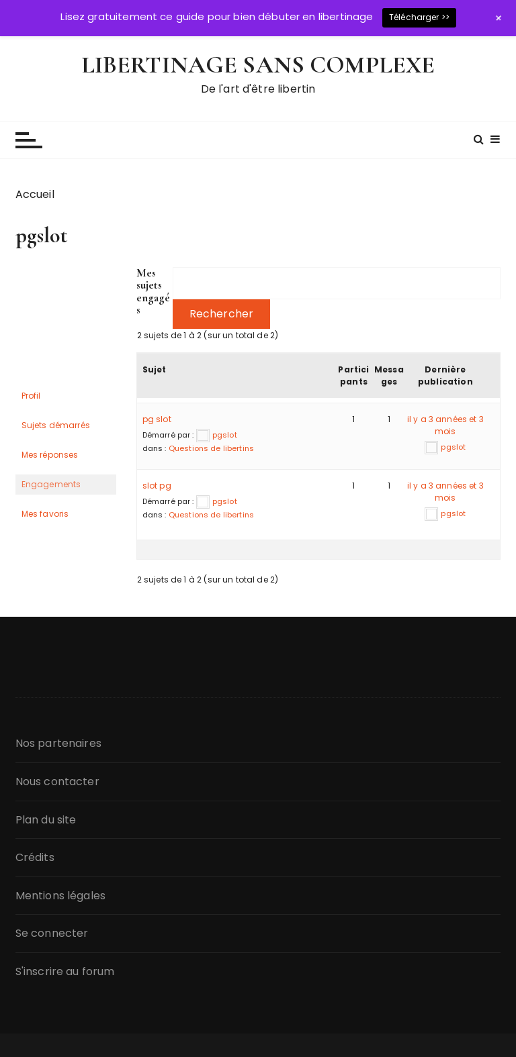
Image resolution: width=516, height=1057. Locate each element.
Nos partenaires (58, 743)
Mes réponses (50, 454)
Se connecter (52, 933)
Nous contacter (57, 781)
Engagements (51, 484)
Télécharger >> (419, 17)
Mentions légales (60, 895)
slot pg (156, 485)
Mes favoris (45, 513)
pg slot (156, 419)
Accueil (34, 194)
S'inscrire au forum (65, 971)
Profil (31, 395)
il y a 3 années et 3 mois (445, 425)
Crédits (34, 857)
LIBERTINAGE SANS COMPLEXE (258, 64)
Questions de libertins (211, 448)
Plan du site (46, 819)
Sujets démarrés (56, 425)
